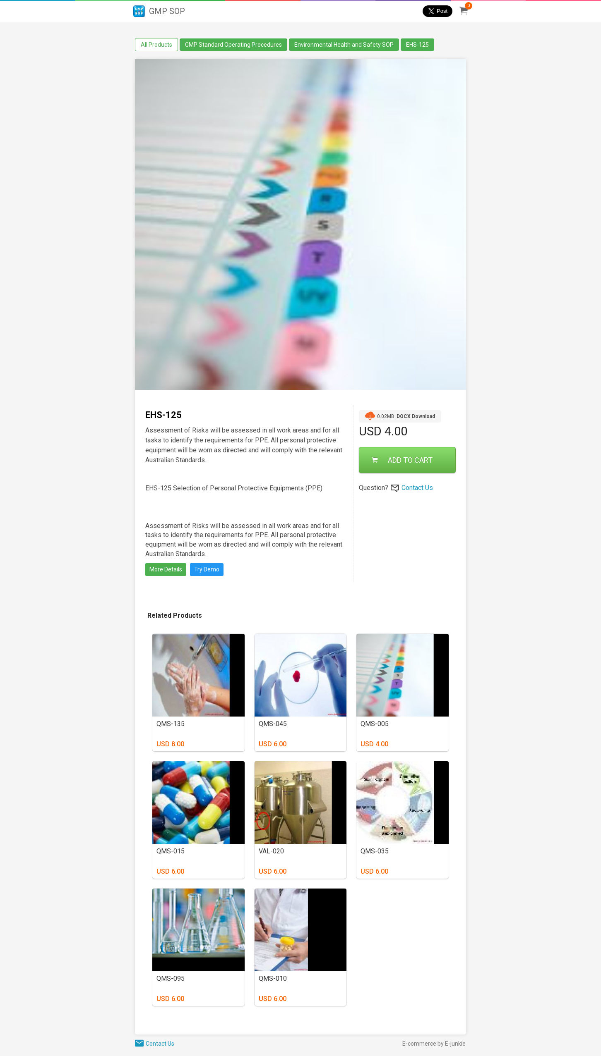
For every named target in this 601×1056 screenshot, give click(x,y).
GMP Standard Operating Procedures (233, 44)
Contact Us (417, 488)
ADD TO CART (402, 460)
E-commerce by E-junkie (434, 1043)
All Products (156, 44)
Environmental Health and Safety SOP (344, 44)
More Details (165, 569)
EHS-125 (417, 44)
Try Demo (206, 569)
